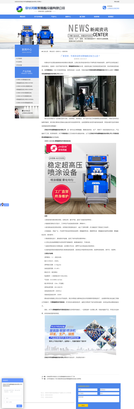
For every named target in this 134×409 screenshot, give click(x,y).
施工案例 (82, 16)
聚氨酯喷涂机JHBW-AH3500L (25, 99)
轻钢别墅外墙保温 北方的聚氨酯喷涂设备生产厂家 (61, 376)
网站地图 (116, 1)
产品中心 (54, 16)
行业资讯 (19, 61)
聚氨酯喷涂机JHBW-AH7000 (24, 83)
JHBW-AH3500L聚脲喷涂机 (24, 86)
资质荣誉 (96, 16)
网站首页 (22, 16)
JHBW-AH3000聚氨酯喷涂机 (24, 102)
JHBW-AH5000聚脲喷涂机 (24, 93)
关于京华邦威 (38, 16)
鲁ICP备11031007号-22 (55, 404)
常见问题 (19, 65)
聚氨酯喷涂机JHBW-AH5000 (24, 89)
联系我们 (111, 16)
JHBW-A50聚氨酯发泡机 (23, 79)
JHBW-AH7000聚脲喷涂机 (24, 96)
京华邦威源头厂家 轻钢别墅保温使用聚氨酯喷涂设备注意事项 (64, 378)
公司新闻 (19, 58)
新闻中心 (68, 16)
